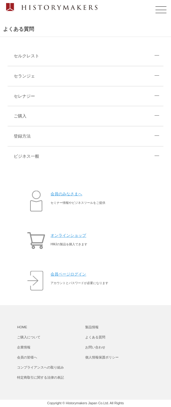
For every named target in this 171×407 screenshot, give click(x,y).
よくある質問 (95, 337)
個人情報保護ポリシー (102, 357)
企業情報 (23, 347)
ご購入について (28, 337)
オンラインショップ (68, 235)
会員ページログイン (68, 274)
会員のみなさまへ (66, 194)
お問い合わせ (95, 347)
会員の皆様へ (27, 357)
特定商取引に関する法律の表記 (40, 377)
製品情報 (92, 327)
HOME (22, 327)
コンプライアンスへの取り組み (40, 367)
